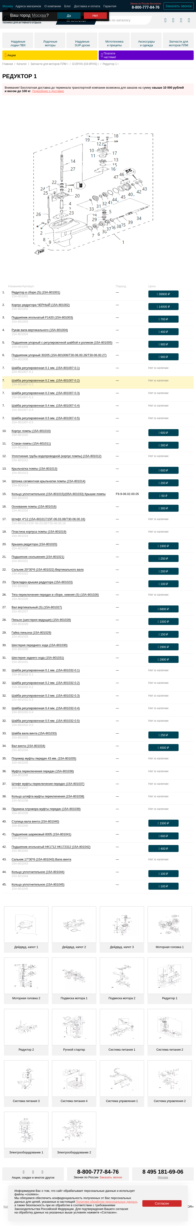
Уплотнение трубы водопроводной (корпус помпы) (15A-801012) (56, 456)
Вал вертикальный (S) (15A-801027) (37, 607)
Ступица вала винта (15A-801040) (35, 821)
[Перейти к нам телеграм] (33, 1172)
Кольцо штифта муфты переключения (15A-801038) (48, 796)
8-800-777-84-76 (145, 7)
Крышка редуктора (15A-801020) (34, 544)
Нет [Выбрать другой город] (95, 12)
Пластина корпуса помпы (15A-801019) (39, 531)
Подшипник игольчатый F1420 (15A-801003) (42, 317)
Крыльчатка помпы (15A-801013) (34, 468)
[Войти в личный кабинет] (181, 18)
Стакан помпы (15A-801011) (31, 443)
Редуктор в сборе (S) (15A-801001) (36, 292)
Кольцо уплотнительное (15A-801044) (38, 872)
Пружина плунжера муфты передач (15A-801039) (46, 809)
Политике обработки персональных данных (106, 1201)
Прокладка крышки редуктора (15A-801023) (42, 582)
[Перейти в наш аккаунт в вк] (24, 1172)
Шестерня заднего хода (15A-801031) (38, 657)
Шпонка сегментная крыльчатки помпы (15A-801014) (48, 481)
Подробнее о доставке (48, 91)
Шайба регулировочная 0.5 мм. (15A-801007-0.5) (46, 418)
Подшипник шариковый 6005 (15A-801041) (41, 834)
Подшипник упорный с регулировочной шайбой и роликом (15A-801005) (62, 342)
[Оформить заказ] (163, 294)
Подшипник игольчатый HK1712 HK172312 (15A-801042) (51, 847)
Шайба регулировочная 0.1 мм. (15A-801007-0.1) (46, 368)
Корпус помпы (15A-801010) (31, 431)
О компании (52, 6)
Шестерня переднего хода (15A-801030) (40, 645)
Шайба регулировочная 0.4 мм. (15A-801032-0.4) (46, 708)
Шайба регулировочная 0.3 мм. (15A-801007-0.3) (46, 393)
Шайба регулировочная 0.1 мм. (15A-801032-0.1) (46, 670)
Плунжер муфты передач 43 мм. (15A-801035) (44, 758)
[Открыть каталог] (77, 18)
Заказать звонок (110, 1177)
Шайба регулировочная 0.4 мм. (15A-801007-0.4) (46, 405)
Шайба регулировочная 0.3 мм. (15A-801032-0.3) (46, 695)
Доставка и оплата (87, 6)
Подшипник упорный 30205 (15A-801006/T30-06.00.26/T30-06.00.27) (59, 355)
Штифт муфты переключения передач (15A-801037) (48, 783)
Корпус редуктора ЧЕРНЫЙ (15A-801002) (41, 305)
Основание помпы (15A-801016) (34, 506)
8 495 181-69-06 (162, 1172)
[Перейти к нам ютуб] (42, 1172)
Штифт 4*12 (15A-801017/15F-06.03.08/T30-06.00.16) (48, 519)
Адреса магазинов (28, 6)
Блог (67, 6)
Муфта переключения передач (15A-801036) (43, 771)
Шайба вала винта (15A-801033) (34, 733)
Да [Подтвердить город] (69, 12)
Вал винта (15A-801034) (28, 746)
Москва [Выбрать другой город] (39, 12)
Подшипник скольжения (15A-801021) (38, 556)
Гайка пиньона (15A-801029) (31, 632)
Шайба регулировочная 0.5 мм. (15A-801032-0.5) (46, 720)
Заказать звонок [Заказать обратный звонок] (179, 6)
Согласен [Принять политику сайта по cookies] (162, 1203)
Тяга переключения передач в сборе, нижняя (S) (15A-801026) (55, 594)
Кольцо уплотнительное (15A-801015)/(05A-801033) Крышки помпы (59, 494)
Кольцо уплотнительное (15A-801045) (38, 884)
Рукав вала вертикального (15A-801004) (40, 330)
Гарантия (109, 6)
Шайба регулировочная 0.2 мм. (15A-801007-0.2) (46, 380)
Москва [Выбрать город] (163, 1177)
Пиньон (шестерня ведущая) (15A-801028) (41, 619)
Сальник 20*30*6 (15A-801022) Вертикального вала (48, 569)
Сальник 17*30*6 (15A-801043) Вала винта (41, 859)
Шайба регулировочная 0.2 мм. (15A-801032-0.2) (46, 683)
